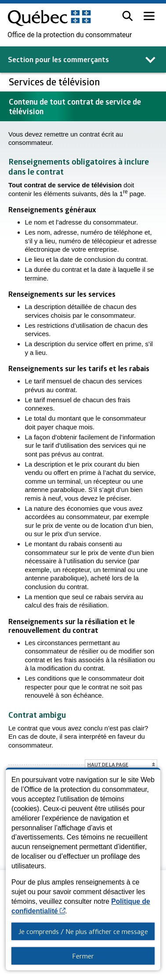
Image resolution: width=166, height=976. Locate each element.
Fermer (83, 955)
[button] (128, 16)
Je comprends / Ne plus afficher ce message (83, 931)
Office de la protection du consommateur (69, 35)
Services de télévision (55, 81)
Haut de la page (107, 764)
